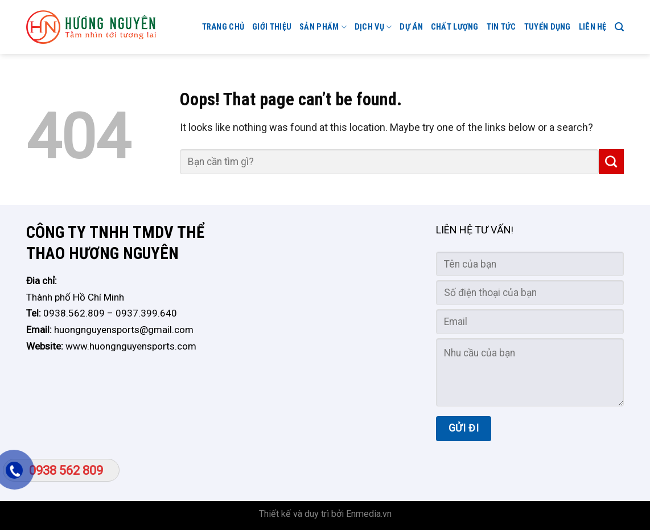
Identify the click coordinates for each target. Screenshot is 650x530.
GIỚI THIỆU (271, 27)
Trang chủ (223, 27)
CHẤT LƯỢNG (455, 27)
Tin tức (501, 27)
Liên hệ (593, 27)
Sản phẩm (323, 27)
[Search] (619, 27)
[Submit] (611, 161)
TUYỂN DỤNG (547, 27)
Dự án (411, 27)
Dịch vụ (373, 27)
